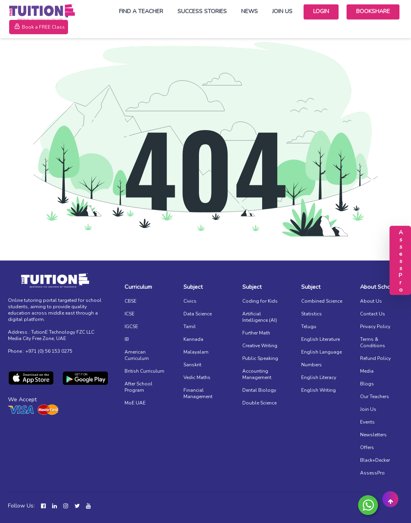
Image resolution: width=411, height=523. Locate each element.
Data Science (197, 314)
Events (367, 422)
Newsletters (373, 435)
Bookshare (373, 11)
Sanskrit (192, 365)
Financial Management (197, 393)
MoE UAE (135, 403)
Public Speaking (260, 358)
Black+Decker (375, 460)
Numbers (311, 365)
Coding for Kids (260, 301)
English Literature (320, 339)
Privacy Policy (375, 326)
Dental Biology (259, 390)
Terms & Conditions (372, 342)
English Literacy (318, 377)
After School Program (138, 387)
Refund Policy (375, 358)
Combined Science (321, 301)
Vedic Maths (196, 377)
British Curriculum (144, 371)
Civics (190, 301)
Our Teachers (374, 396)
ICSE (129, 314)
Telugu (308, 326)
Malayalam (195, 352)
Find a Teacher (141, 11)
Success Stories (202, 11)
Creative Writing (259, 345)
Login (321, 11)
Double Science (259, 403)
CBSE (130, 301)
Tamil (189, 326)
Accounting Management (256, 374)
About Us (371, 301)
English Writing (318, 390)
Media (367, 371)
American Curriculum (137, 355)
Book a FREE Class (38, 27)
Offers (367, 447)
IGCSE (131, 326)
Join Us (282, 11)
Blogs (367, 384)
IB (127, 339)
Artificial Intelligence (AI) (259, 317)
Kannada (193, 339)
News (249, 11)
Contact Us (372, 314)
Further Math (256, 333)
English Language (321, 352)
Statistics (311, 314)
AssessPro (372, 473)
